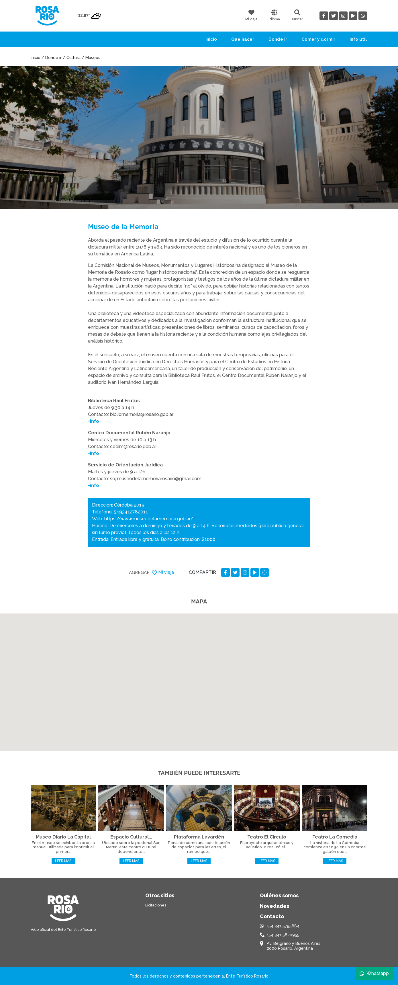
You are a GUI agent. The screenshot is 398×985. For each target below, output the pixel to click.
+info (93, 421)
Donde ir (277, 39)
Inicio (211, 39)
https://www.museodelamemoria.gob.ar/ (148, 518)
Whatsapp (374, 973)
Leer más (63, 861)
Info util (358, 39)
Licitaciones (155, 905)
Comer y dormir (318, 39)
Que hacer (242, 39)
